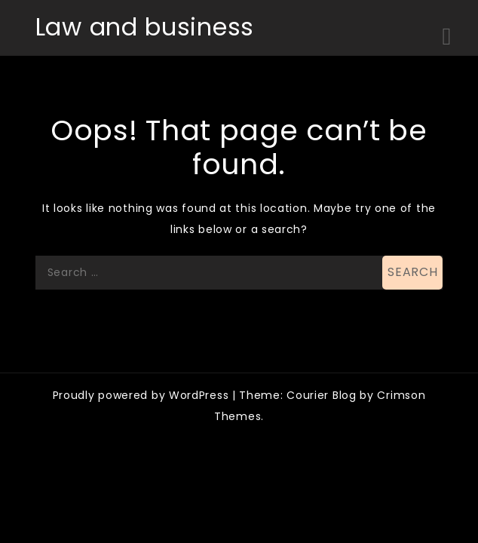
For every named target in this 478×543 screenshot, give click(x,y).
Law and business (144, 27)
